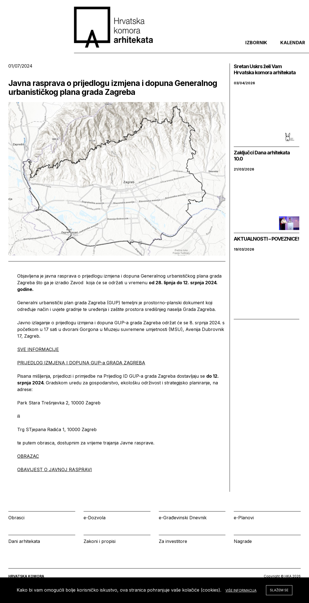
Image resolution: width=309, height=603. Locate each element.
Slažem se (279, 590)
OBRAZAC (28, 456)
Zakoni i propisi (99, 541)
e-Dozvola (94, 517)
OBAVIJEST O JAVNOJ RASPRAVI (54, 469)
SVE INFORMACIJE (38, 349)
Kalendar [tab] (225, 47)
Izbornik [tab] (188, 47)
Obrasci (16, 517)
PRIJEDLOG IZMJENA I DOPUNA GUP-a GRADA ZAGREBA (81, 362)
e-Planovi (244, 517)
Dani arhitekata (24, 541)
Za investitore (173, 541)
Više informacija (241, 590)
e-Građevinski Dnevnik (183, 517)
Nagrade (243, 541)
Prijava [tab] (260, 47)
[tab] (286, 47)
